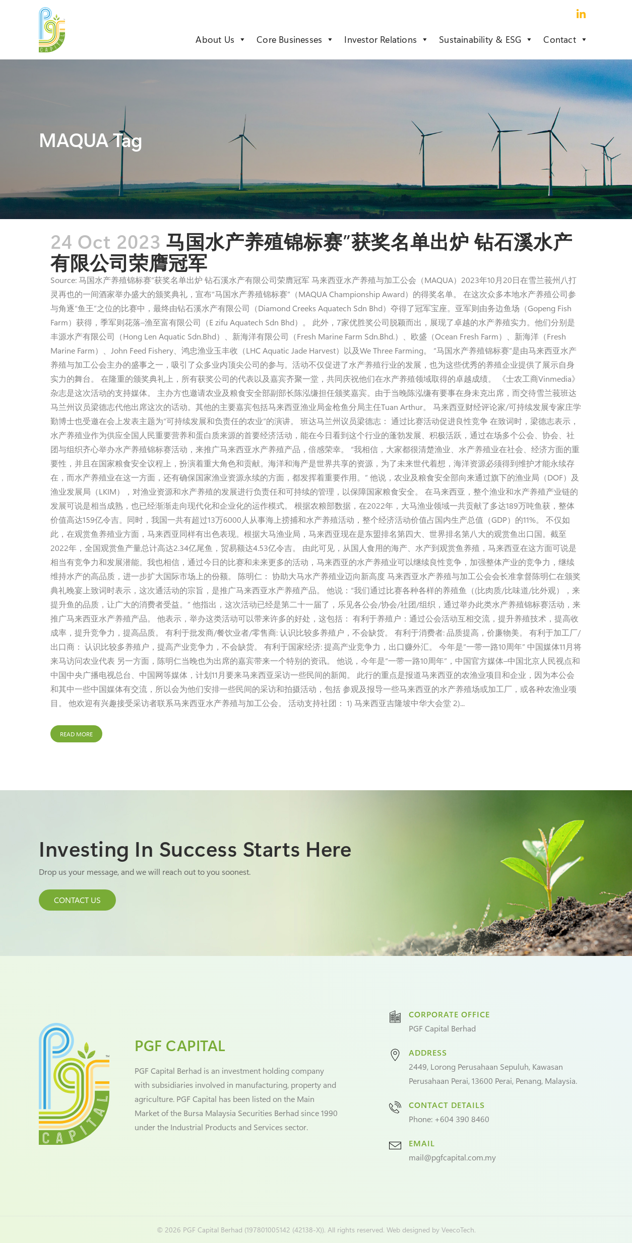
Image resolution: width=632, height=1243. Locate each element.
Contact (565, 39)
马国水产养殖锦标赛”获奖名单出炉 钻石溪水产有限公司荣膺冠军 (311, 251)
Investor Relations (386, 39)
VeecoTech (457, 1229)
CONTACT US (77, 899)
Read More (76, 734)
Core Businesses (295, 39)
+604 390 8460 (461, 1119)
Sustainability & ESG (486, 39)
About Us (221, 39)
